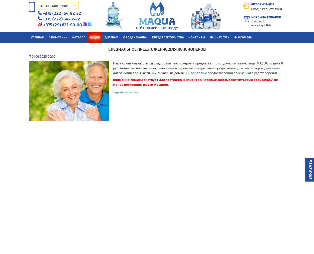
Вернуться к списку (125, 92)
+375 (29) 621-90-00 (60, 24)
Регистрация (272, 9)
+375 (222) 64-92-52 (59, 13)
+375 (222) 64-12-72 (59, 18)
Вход (255, 9)
